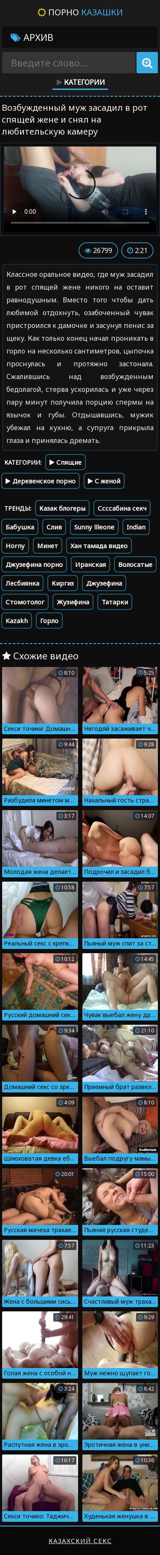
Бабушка (20, 527)
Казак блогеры (62, 508)
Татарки (115, 602)
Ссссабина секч (122, 508)
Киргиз (63, 583)
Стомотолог (25, 602)
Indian (136, 527)
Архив (32, 37)
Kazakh (17, 620)
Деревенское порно (41, 481)
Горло (49, 620)
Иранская (90, 564)
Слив (54, 527)
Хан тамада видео (99, 545)
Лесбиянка (22, 583)
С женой (104, 481)
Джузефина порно (34, 564)
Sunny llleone (94, 527)
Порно (80, 12)
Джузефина (104, 583)
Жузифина (73, 602)
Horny (15, 545)
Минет (47, 545)
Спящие (65, 462)
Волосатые (135, 564)
